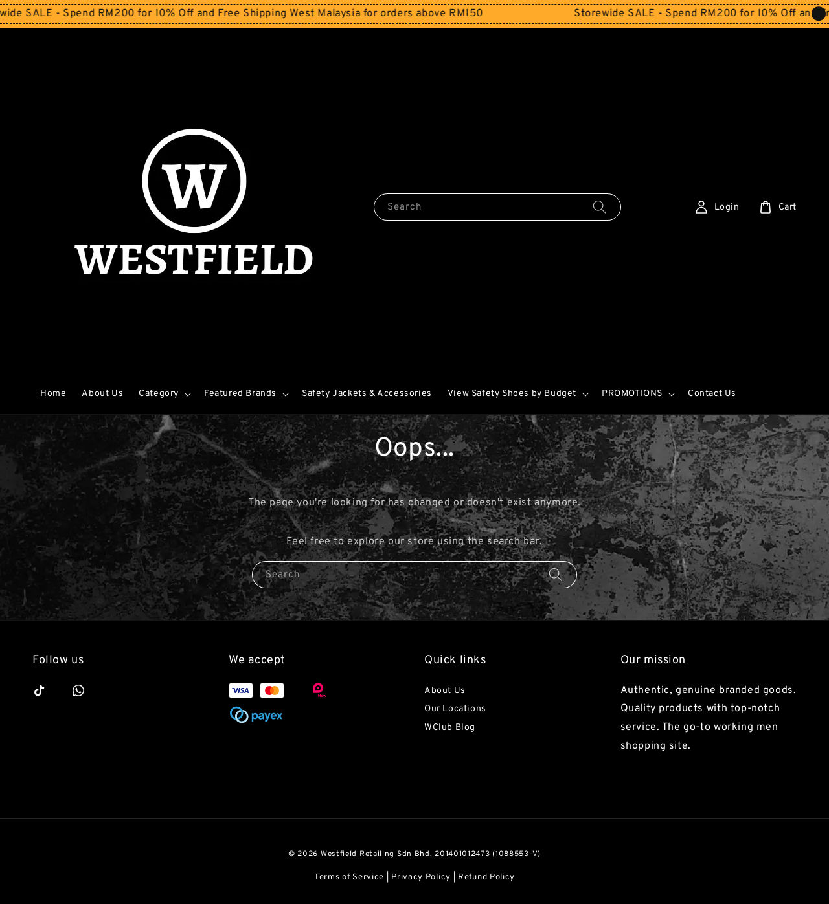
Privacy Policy (421, 877)
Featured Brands (240, 393)
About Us (102, 393)
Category (159, 393)
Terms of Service (349, 877)
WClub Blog (449, 727)
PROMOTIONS (632, 393)
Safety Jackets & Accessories (367, 393)
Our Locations (455, 708)
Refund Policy (486, 877)
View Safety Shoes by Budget (512, 393)
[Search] (599, 206)
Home (53, 393)
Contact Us (712, 393)
